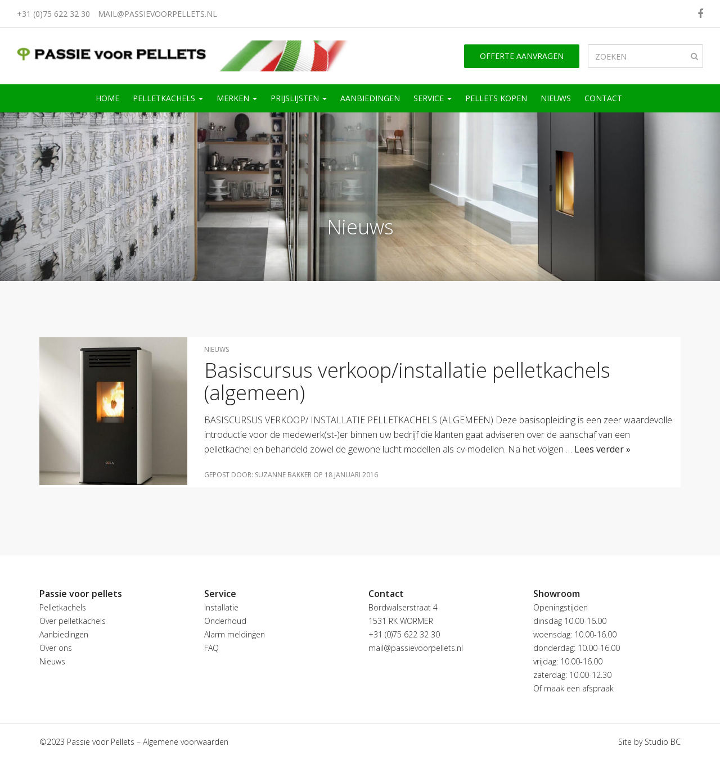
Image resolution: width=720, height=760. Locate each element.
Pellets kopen (496, 98)
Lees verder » (602, 449)
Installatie (221, 607)
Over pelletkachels (72, 621)
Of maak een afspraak (573, 688)
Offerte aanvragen (522, 56)
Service (432, 98)
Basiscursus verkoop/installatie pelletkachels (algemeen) (407, 381)
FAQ (211, 648)
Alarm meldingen (234, 634)
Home (107, 98)
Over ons (55, 648)
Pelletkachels (168, 98)
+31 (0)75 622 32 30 (53, 13)
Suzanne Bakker (283, 474)
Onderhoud (225, 621)
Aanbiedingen (370, 98)
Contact (603, 98)
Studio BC (663, 741)
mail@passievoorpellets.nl (157, 13)
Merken (237, 98)
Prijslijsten (299, 98)
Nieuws (556, 98)
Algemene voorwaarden (185, 741)
